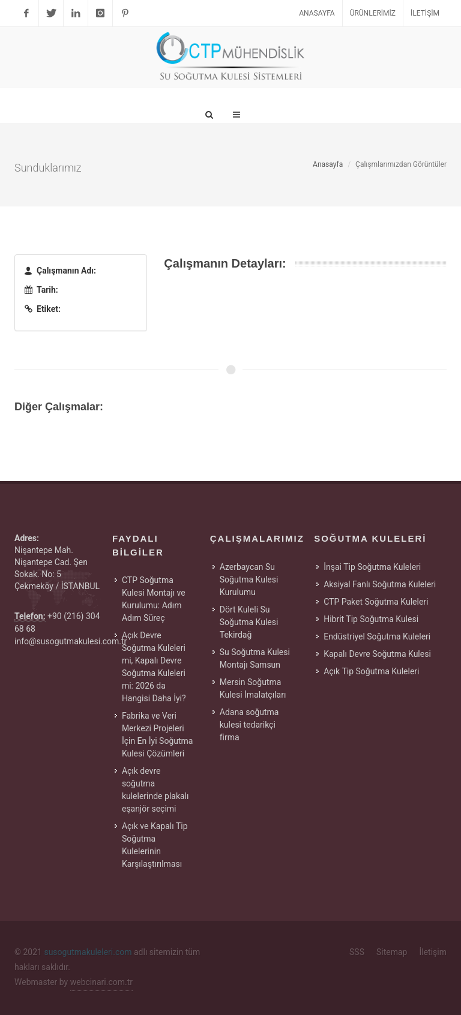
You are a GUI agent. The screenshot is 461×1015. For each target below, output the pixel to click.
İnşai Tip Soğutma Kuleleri (372, 567)
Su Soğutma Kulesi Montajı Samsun (255, 658)
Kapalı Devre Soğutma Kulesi (377, 654)
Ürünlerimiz (373, 13)
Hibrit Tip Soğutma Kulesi (371, 619)
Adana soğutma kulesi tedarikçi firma (249, 724)
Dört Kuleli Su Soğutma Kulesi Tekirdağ (249, 622)
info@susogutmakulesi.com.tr (70, 641)
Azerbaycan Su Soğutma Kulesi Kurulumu (249, 579)
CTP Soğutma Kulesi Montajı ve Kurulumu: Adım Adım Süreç (153, 599)
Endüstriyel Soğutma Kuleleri (377, 636)
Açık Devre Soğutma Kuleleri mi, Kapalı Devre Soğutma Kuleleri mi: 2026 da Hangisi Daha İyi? (154, 666)
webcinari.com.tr (101, 982)
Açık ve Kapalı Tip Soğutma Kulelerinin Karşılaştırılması (155, 845)
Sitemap (391, 952)
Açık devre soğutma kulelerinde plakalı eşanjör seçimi (155, 789)
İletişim (425, 13)
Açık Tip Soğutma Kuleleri (371, 671)
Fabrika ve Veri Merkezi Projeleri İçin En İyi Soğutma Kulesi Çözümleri (157, 734)
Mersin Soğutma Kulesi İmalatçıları (253, 688)
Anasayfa (316, 13)
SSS (356, 952)
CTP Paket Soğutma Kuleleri (376, 601)
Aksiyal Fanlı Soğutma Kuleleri (380, 584)
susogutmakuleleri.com (87, 952)
